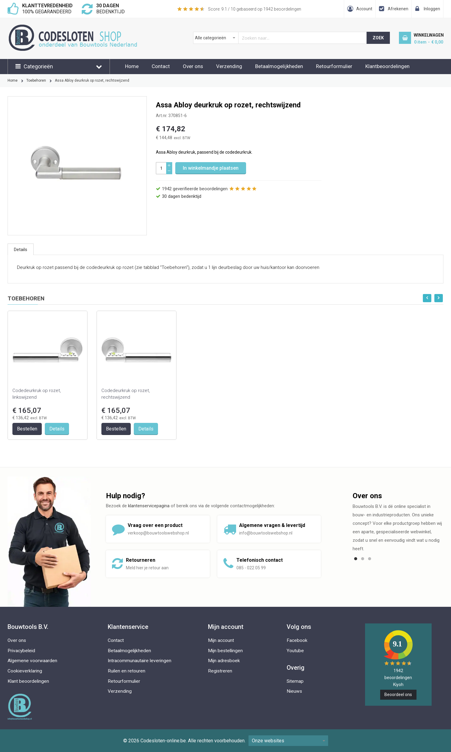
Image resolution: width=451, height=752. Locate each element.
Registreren (220, 671)
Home (132, 66)
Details (20, 249)
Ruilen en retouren (126, 671)
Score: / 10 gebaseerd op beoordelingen (254, 9)
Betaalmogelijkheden (279, 66)
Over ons (193, 66)
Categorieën (38, 66)
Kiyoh (398, 684)
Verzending (229, 66)
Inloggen (432, 8)
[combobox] (280, 38)
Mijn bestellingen (225, 650)
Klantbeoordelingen (387, 66)
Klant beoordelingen (28, 681)
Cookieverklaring (25, 671)
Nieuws (294, 691)
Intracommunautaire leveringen (139, 660)
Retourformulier (334, 66)
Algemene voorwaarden (32, 660)
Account (364, 8)
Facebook (297, 640)
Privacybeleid (21, 650)
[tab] (21, 249)
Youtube (295, 650)
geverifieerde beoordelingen (195, 188)
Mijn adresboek (224, 660)
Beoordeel (398, 694)
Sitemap (295, 681)
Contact (161, 66)
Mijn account (221, 640)
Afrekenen (398, 8)
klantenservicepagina (149, 505)
